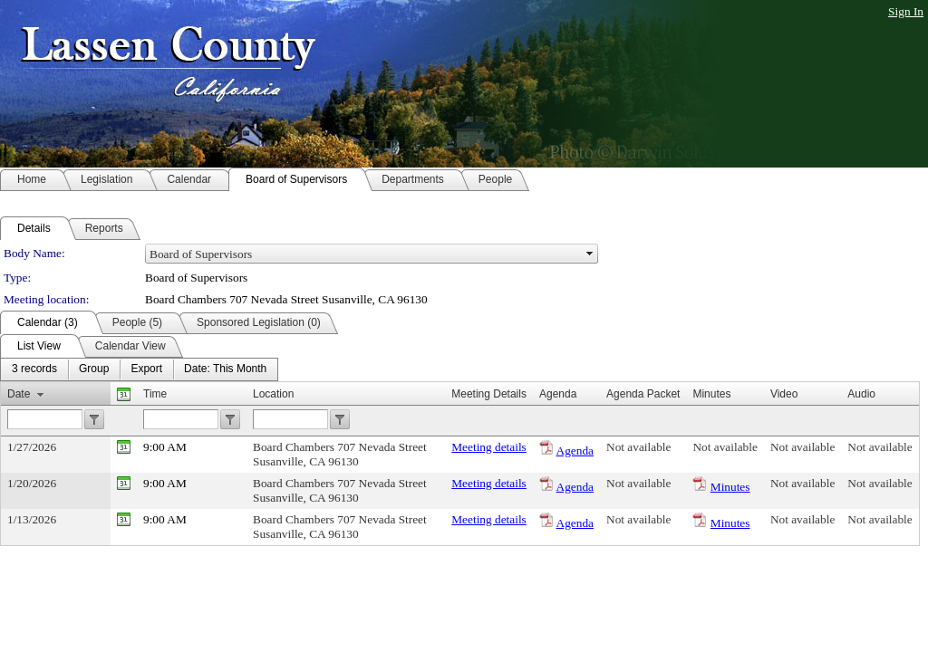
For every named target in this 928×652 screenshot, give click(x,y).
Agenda (575, 450)
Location (273, 394)
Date (18, 394)
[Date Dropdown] (225, 369)
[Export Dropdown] (146, 369)
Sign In (905, 11)
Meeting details (489, 447)
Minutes (730, 487)
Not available (638, 447)
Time (155, 394)
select (590, 254)
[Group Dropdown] (94, 369)
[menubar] (139, 369)
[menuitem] (34, 369)
